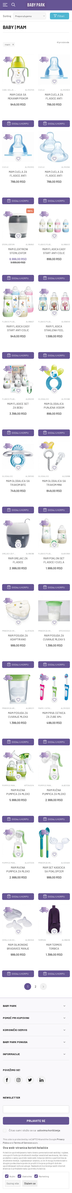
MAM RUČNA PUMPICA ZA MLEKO (54, 792)
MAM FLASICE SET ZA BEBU (18, 405)
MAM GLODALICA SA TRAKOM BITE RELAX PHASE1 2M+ (18, 484)
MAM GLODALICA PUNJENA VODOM (54, 405)
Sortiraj (7, 16)
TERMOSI (42, 940)
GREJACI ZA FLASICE (9, 553)
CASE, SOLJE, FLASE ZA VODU (9, 90)
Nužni (12, 1176)
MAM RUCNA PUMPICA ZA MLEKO (18, 792)
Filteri (59, 16)
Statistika (27, 1176)
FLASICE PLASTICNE (45, 244)
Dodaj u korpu (18, 123)
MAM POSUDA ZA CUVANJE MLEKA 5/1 (18, 716)
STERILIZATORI (8, 244)
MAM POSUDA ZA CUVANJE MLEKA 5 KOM (54, 639)
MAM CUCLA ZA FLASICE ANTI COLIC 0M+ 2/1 (54, 98)
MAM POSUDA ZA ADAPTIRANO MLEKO (18, 639)
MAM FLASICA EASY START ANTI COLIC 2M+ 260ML (18, 330)
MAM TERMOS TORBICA (54, 946)
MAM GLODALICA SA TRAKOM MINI (54, 482)
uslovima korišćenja (48, 1130)
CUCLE (41, 90)
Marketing (44, 1176)
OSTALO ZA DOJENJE (9, 940)
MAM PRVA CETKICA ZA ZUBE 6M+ (53, 714)
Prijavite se (36, 1121)
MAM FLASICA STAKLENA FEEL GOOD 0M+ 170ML (54, 330)
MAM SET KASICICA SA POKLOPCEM (54, 869)
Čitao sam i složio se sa (34, 1130)
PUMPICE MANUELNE (9, 785)
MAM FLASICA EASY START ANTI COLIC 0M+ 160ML (53, 252)
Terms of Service (23, 1142)
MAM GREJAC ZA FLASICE (18, 560)
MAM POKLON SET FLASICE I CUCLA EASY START (54, 562)
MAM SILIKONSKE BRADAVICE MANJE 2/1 (18, 948)
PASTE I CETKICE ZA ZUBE (45, 708)
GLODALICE (43, 399)
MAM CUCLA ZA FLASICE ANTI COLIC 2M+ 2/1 (18, 175)
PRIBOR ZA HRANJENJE (9, 631)
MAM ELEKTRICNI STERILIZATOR (18, 251)
